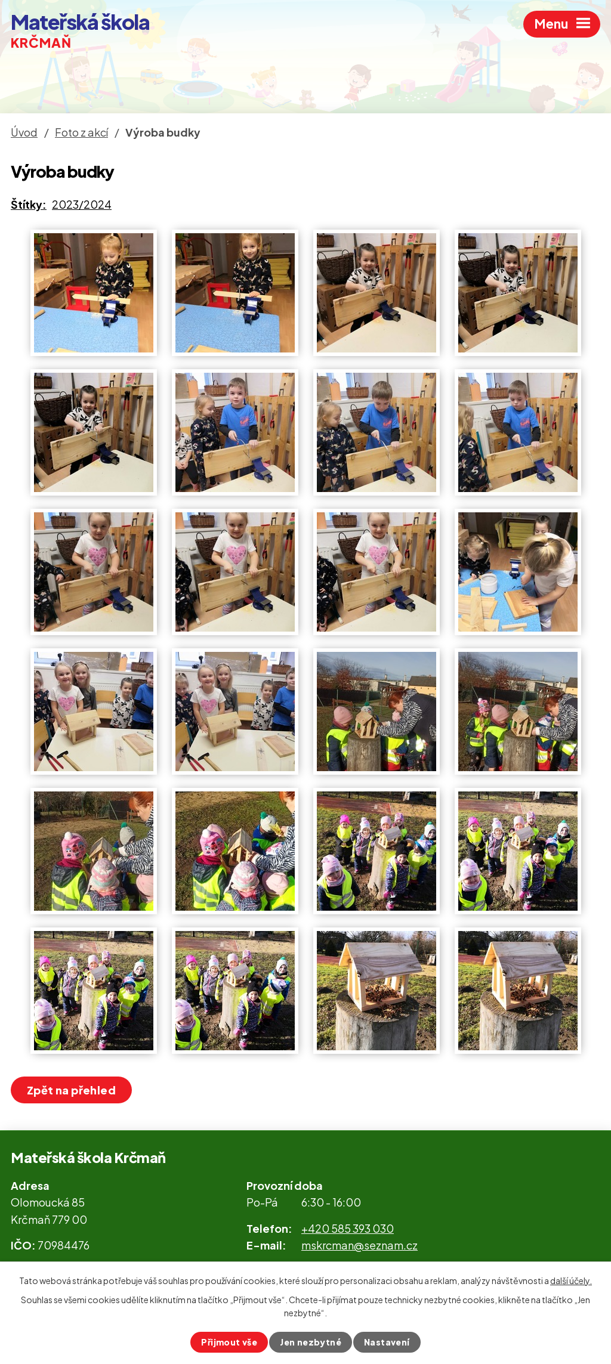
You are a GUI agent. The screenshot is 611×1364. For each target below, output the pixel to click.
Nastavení (387, 1342)
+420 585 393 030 (347, 1228)
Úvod (24, 132)
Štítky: (29, 204)
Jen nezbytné (310, 1342)
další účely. (571, 1280)
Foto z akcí (81, 132)
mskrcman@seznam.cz (359, 1245)
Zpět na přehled (71, 1090)
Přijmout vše (229, 1342)
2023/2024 (82, 204)
